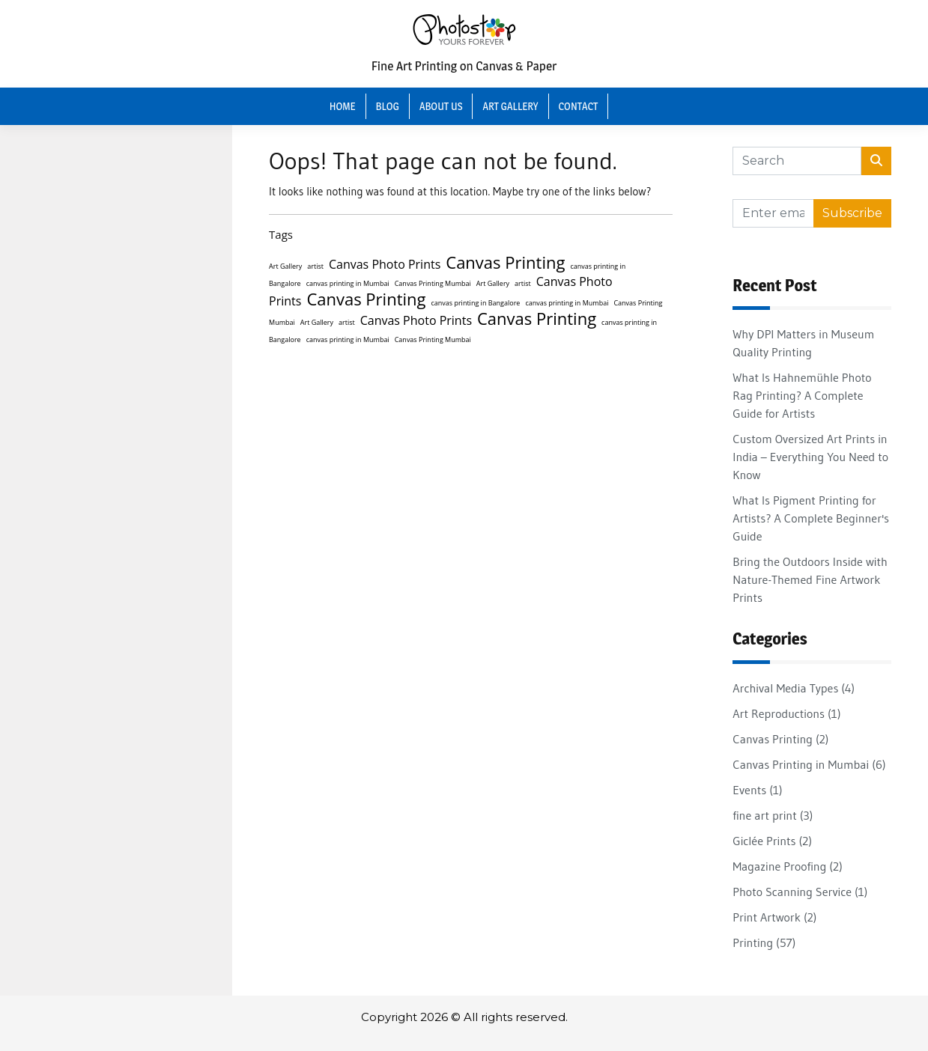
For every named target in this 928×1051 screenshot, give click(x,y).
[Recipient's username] (773, 213)
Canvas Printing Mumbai (433, 283)
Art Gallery (510, 106)
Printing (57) (764, 942)
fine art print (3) (773, 815)
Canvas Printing (505, 262)
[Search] (797, 161)
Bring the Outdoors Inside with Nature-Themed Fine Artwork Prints (810, 579)
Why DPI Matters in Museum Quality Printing (803, 342)
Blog (388, 106)
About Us (440, 106)
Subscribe (852, 213)
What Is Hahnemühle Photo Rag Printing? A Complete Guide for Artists (802, 395)
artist (315, 266)
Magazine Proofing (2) (787, 866)
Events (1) (757, 789)
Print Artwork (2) (774, 917)
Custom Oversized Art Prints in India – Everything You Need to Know (810, 456)
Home (343, 106)
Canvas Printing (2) (780, 738)
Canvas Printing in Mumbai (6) (809, 764)
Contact (578, 106)
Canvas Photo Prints (384, 264)
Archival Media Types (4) (794, 687)
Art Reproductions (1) (786, 713)
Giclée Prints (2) (772, 840)
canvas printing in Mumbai (347, 283)
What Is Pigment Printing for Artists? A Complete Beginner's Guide (811, 518)
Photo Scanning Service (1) (800, 891)
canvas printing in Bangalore (475, 303)
